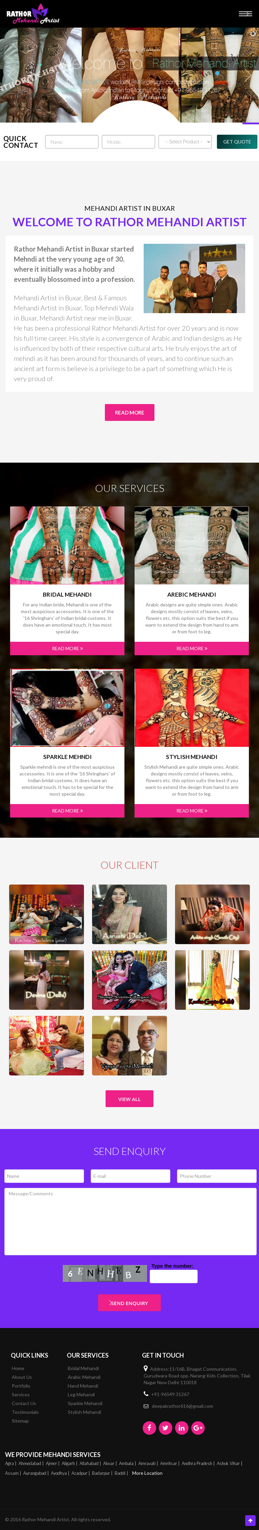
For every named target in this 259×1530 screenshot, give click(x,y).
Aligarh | (70, 1463)
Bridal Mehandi (67, 594)
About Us (22, 1377)
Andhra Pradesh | (199, 1463)
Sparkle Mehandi (85, 1403)
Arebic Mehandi (191, 594)
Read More (129, 412)
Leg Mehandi (81, 1394)
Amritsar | (170, 1463)
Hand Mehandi (83, 1386)
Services (21, 1394)
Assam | (13, 1473)
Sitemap (20, 1421)
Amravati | (148, 1463)
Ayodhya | (60, 1473)
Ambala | (128, 1463)
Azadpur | (81, 1473)
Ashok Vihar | (230, 1463)
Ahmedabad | (32, 1463)
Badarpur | (103, 1473)
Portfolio (21, 1386)
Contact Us (24, 1403)
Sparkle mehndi (67, 757)
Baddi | (122, 1473)
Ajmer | (53, 1463)
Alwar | (110, 1463)
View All (129, 1099)
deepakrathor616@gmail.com (182, 1406)
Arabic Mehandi (84, 1377)
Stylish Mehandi (192, 757)
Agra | (11, 1463)
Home (18, 1368)
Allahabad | (91, 1463)
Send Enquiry (129, 1303)
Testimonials (25, 1412)
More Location (147, 1473)
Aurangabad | (36, 1473)
